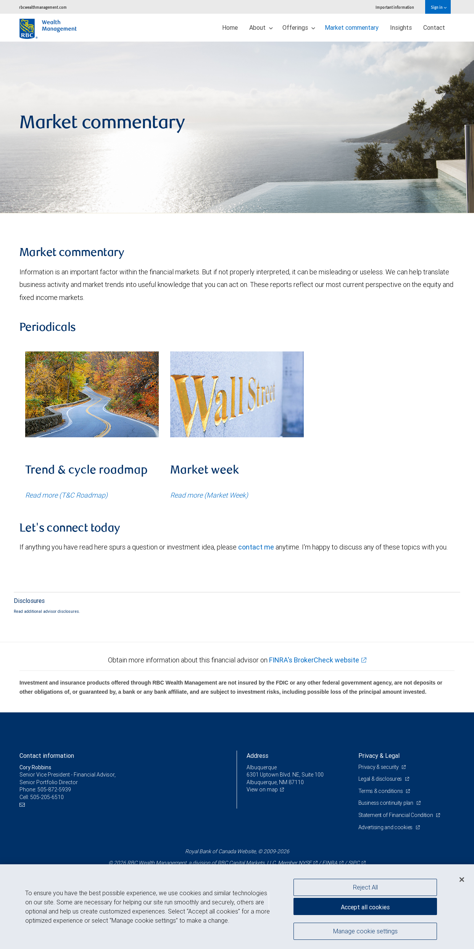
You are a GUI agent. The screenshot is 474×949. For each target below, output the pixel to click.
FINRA (329, 862)
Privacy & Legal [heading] (379, 755)
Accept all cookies (365, 907)
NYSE (304, 862)
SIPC (354, 862)
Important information (395, 7)
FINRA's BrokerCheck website (314, 660)
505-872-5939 (54, 789)
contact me (256, 547)
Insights (401, 27)
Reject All (365, 887)
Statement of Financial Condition (396, 815)
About (261, 27)
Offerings (298, 27)
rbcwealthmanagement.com (43, 7)
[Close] (461, 879)
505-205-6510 (47, 797)
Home (230, 27)
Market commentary (352, 27)
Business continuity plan (386, 802)
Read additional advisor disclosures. (47, 611)
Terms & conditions (381, 791)
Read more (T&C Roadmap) (66, 495)
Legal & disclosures (380, 778)
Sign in (439, 7)
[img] (237, 127)
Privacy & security (379, 767)
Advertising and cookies (386, 827)
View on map (262, 789)
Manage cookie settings (365, 931)
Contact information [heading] (46, 755)
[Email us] (23, 805)
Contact (434, 27)
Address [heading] (257, 755)
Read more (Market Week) (209, 495)
